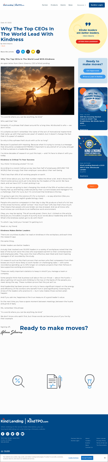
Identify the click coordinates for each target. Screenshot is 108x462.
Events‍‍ (87, 443)
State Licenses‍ (101, 438)
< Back (3, 46)
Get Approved (92, 71)
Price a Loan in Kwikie (92, 77)
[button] (81, 5)
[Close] (105, 458)
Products (54, 5)
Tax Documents (102, 445)
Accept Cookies (87, 458)
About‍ (87, 438)
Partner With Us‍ (76, 438)
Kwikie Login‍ (75, 440)
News (71, 5)
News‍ (87, 445)
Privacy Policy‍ (101, 440)
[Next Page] (92, 186)
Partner (45, 5)
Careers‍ (87, 440)
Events (63, 5)
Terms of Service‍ (102, 443)
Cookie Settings (74, 458)
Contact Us (89, 447)
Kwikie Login (97, 5)
